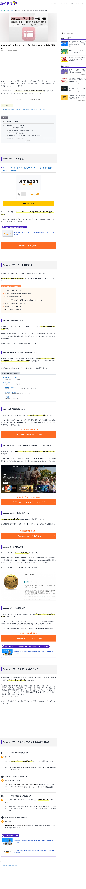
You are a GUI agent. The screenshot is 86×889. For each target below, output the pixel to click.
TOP (1, 10)
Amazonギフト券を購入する (28, 246)
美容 (77, 4)
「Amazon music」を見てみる (28, 536)
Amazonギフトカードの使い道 (15, 125)
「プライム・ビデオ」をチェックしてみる (28, 502)
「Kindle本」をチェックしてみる (29, 434)
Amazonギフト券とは (12, 121)
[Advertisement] (28, 65)
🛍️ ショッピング (8, 10)
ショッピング (54, 4)
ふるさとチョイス (10, 392)
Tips (83, 4)
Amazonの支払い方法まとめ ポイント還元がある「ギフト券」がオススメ (23, 109)
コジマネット (9, 382)
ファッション (64, 4)
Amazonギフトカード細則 (12, 696)
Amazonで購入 (28, 203)
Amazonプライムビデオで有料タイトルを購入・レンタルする (25, 135)
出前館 (7, 397)
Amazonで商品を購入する (15, 127)
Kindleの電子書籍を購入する (16, 133)
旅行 (72, 4)
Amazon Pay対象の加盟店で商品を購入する (20, 130)
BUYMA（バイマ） (11, 387)
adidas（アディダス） (12, 377)
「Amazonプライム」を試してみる (28, 638)
